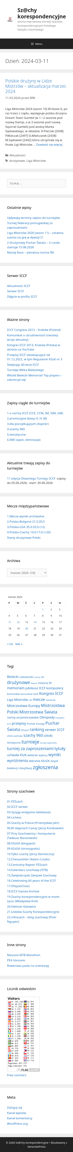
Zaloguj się (14, 1107)
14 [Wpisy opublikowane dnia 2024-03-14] (35, 622)
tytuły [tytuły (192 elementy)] (59, 748)
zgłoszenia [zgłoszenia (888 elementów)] (45, 767)
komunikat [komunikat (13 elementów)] (13, 694)
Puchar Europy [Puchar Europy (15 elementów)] (36, 723)
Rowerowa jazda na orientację (28, 966)
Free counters (16, 1075)
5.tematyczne (16, 434)
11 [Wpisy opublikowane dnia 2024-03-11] (9, 622)
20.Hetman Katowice (21, 906)
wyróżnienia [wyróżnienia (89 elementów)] (17, 760)
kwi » (18, 644)
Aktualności (17, 155)
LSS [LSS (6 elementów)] (30, 700)
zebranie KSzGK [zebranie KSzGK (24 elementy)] (39, 761)
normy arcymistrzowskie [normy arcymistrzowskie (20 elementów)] (23, 717)
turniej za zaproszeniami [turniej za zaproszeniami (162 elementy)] (30, 748)
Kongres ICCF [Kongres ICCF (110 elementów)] (51, 693)
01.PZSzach (15, 801)
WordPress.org (17, 1124)
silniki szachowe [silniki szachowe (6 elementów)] (15, 735)
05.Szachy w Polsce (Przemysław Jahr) (33, 823)
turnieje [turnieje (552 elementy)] (30, 741)
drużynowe (17, 161)
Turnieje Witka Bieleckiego (25, 370)
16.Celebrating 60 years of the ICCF (31, 881)
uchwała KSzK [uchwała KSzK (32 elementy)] (17, 755)
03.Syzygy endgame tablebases (29, 812)
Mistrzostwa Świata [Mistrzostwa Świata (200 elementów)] (38, 712)
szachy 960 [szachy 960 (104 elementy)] (33, 735)
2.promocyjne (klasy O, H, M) (27, 418)
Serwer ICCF (15, 291)
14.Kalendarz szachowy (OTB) (27, 870)
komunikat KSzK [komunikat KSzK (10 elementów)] (30, 694)
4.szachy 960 (16, 429)
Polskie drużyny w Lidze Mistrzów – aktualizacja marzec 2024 (35, 86)
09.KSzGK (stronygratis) (23, 848)
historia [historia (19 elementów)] (43, 683)
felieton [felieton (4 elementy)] (34, 683)
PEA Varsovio (16, 960)
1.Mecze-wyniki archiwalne (25, 516)
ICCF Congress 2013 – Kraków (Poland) (34, 330)
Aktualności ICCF (18, 286)
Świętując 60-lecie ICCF (23, 365)
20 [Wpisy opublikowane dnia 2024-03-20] (26, 628)
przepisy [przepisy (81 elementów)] (19, 723)
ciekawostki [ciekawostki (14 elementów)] (26, 677)
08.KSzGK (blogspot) (21, 843)
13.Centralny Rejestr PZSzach (27, 865)
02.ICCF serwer (17, 807)
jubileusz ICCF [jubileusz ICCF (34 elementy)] (35, 688)
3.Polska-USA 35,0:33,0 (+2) (26, 527)
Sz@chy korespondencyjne (41, 13)
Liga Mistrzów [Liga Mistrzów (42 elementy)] (17, 699)
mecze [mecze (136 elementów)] (39, 699)
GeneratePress (36, 1146)
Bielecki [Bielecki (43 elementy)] (13, 676)
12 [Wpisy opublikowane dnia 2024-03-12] (18, 622)
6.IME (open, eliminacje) (23, 440)
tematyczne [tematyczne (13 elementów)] (14, 742)
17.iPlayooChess (18, 886)
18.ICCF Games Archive (23, 891)
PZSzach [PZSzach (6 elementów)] (25, 730)
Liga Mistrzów (36, 161)
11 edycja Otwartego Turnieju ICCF (31, 478)
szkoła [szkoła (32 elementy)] (48, 735)
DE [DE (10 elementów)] (42, 677)
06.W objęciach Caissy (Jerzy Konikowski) (35, 828)
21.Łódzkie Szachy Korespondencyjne (33, 912)
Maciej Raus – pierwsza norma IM (30, 252)
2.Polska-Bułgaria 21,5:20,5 (26, 521)
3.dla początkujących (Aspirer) (28, 424)
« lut (10, 644)
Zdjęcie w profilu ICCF (22, 296)
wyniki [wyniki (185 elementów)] (54, 754)
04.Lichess (14, 817)
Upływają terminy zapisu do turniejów (33, 218)
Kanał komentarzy (19, 1118)
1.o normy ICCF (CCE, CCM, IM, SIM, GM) (35, 413)
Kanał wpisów (16, 1113)
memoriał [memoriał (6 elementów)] (50, 700)
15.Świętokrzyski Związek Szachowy (31, 875)
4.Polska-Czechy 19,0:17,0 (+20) (28, 532)
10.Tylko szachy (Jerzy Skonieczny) (30, 854)
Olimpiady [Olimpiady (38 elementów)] (47, 717)
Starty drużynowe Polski (23, 538)
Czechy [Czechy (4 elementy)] (37, 677)
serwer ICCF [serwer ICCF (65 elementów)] (54, 729)
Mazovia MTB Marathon (23, 955)
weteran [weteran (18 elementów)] (32, 755)
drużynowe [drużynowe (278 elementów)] (18, 682)
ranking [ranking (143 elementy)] (37, 729)
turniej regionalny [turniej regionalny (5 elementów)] (48, 742)
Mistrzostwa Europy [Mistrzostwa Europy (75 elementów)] (23, 705)
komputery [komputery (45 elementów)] (54, 688)
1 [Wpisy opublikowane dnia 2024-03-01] (42, 609)
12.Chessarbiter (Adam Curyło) (28, 859)
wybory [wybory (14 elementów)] (43, 755)
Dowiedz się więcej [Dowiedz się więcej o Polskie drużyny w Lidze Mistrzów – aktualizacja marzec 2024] (49, 145)
